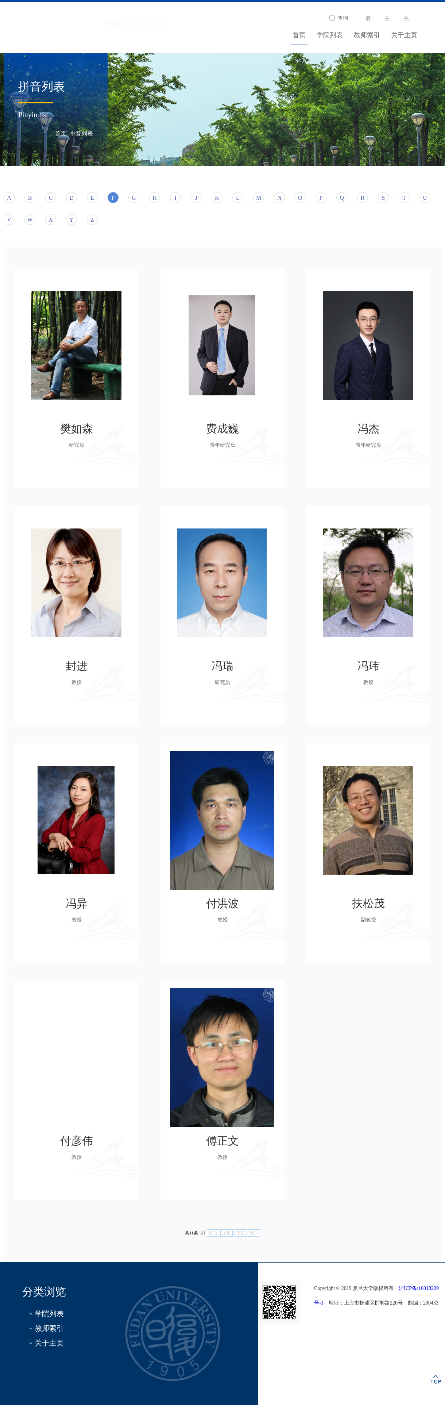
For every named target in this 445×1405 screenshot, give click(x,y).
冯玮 (368, 666)
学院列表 (330, 35)
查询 (343, 18)
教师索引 (367, 35)
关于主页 (404, 35)
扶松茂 (368, 903)
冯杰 (368, 429)
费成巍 (222, 429)
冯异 (77, 903)
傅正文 (222, 1141)
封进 (77, 666)
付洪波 (222, 903)
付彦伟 (76, 1141)
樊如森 (76, 429)
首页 (299, 35)
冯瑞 (222, 666)
